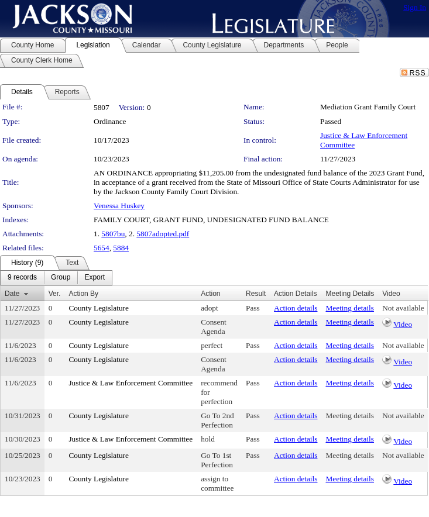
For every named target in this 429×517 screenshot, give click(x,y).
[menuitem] (22, 278)
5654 (101, 247)
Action (210, 293)
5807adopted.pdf (162, 233)
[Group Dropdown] (60, 278)
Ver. (55, 293)
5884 (121, 247)
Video (402, 324)
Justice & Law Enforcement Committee (130, 382)
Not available (403, 308)
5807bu (113, 233)
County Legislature (98, 308)
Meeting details (349, 308)
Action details (295, 308)
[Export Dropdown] (94, 278)
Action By (83, 293)
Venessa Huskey (119, 205)
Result (256, 293)
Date (12, 293)
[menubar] (56, 277)
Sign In (414, 7)
